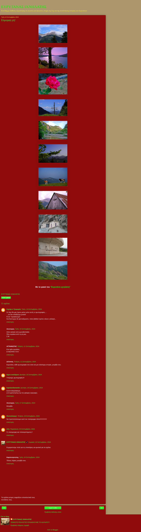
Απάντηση (10, 322)
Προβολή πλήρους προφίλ (20, 525)
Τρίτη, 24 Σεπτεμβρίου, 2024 (29, 457)
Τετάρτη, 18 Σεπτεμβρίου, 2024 (29, 416)
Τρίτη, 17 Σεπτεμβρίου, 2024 (25, 403)
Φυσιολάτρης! (11, 416)
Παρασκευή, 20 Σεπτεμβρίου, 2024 (22, 429)
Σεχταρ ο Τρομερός (13, 309)
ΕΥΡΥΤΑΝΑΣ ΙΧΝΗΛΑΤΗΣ (23, 6)
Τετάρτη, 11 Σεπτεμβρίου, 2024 (28, 346)
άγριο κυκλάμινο (12, 375)
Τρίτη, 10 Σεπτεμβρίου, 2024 (32, 309)
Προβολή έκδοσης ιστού (53, 512)
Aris (8, 429)
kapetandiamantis (13, 388)
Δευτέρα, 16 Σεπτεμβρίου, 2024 (31, 375)
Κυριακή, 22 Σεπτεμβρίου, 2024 (40, 442)
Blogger (55, 530)
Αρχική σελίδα (53, 508)
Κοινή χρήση (6, 297)
